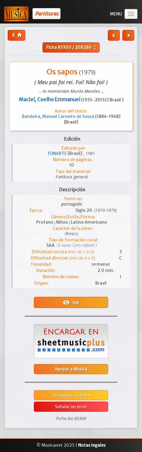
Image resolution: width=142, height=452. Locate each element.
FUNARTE (58, 153)
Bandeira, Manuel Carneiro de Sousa (58, 116)
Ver (71, 302)
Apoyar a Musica (71, 369)
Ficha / (71, 47)
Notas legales (91, 445)
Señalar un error (71, 406)
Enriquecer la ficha (71, 395)
